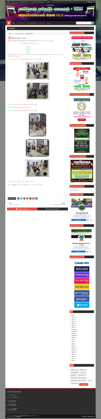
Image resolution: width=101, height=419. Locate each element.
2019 (73, 319)
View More (84, 384)
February (74, 348)
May (73, 343)
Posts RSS (84, 416)
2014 (73, 352)
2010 (73, 360)
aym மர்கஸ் (83, 372)
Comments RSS (90, 416)
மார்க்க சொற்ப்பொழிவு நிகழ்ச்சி (18, 33)
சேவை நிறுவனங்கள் (24, 2)
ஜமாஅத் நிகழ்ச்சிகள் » (32, 23)
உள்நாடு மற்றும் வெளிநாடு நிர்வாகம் (37, 2)
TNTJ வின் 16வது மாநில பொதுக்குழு (78, 380)
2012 (73, 356)
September (74, 335)
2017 (73, 323)
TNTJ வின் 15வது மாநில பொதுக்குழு (78, 377)
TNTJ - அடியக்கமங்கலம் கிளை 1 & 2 (22, 415)
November (74, 331)
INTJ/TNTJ (73, 375)
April (73, 345)
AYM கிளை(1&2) (74, 372)
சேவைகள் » (42, 23)
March (73, 347)
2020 (73, 317)
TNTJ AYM (18, 416)
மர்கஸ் (48, 2)
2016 (73, 325)
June (73, 341)
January (73, 350)
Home (8, 2)
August (73, 337)
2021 (73, 316)
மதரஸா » (49, 23)
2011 (73, 358)
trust (89, 380)
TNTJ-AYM (12, 40)
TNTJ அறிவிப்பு (81, 375)
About (13, 23)
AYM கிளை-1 (38, 40)
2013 (73, 354)
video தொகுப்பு (74, 383)
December (74, 329)
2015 (73, 327)
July (73, 339)
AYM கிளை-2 (82, 369)
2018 (73, 321)
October (73, 333)
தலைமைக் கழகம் (15, 2)
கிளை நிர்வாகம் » (21, 23)
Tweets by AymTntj (74, 190)
